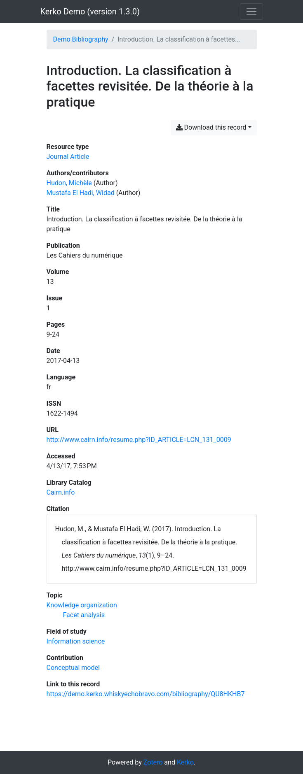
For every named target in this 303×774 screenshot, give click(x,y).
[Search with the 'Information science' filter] (76, 641)
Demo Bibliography (80, 39)
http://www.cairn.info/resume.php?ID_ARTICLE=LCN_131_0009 (139, 440)
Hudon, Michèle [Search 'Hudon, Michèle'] (69, 183)
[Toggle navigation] (251, 11)
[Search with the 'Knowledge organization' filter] (82, 605)
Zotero (153, 762)
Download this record (211, 127)
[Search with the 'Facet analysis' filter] (84, 615)
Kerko (185, 762)
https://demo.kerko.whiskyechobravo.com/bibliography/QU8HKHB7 (146, 694)
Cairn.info (61, 492)
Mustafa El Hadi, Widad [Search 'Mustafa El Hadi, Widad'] (81, 193)
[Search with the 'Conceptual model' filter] (73, 668)
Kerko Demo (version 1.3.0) (90, 11)
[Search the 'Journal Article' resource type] (68, 156)
